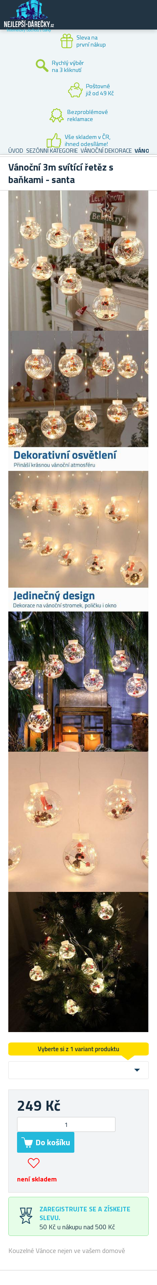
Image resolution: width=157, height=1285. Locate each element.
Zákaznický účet (99, 21)
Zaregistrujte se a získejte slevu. (84, 1213)
